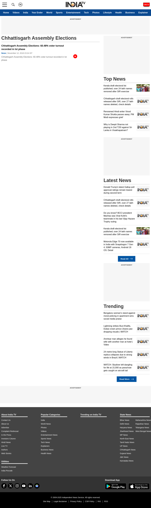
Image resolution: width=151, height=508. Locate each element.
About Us (5, 424)
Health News (46, 453)
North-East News (127, 439)
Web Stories (6, 453)
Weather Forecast (8, 467)
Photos (95, 12)
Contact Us (5, 420)
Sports (59, 12)
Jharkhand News (127, 431)
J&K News (124, 457)
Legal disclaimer (60, 501)
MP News (124, 435)
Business (130, 12)
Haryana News (126, 427)
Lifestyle (107, 12)
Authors (4, 450)
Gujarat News (125, 453)
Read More (126, 379)
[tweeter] (10, 485)
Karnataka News (126, 461)
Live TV (4, 446)
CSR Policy (89, 501)
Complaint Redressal (9, 431)
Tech (86, 12)
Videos (16, 12)
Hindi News (6, 442)
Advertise (5, 427)
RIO (99, 501)
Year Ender (37, 12)
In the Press (6, 435)
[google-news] (37, 485)
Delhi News (124, 424)
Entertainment (73, 12)
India (25, 12)
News (3, 53)
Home (6, 12)
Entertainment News (49, 435)
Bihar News (124, 420)
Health (118, 12)
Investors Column (8, 439)
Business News (47, 450)
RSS (106, 501)
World (49, 12)
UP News (124, 446)
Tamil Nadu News (127, 442)
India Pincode (7, 471)
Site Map (46, 501)
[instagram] (17, 485)
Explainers (45, 446)
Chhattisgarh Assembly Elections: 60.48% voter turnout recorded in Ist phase (32, 47)
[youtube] (23, 485)
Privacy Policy (76, 501)
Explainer (143, 12)
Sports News (46, 439)
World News (46, 424)
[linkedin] (30, 485)
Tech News (45, 442)
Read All (127, 258)
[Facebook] (4, 485)
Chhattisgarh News (127, 450)
